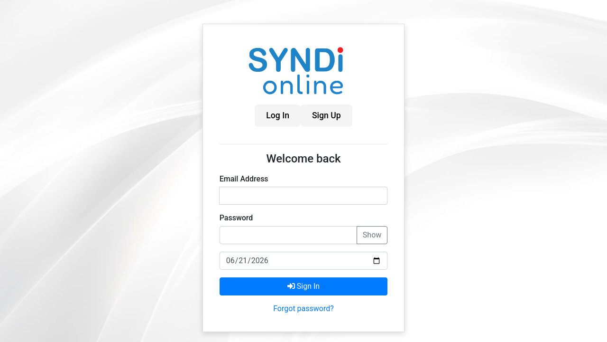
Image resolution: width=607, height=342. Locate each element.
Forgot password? (303, 308)
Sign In (303, 286)
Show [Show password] (372, 234)
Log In (277, 115)
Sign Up (326, 115)
